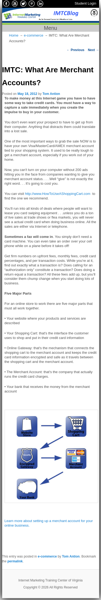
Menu (50, 28)
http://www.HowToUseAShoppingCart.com (57, 194)
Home (14, 35)
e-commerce (33, 35)
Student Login (85, 3)
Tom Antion (51, 94)
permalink (15, 561)
